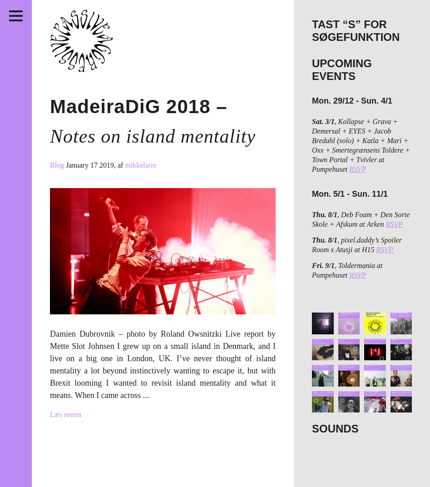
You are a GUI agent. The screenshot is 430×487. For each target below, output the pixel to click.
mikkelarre (140, 165)
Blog (58, 165)
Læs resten (65, 414)
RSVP (357, 169)
